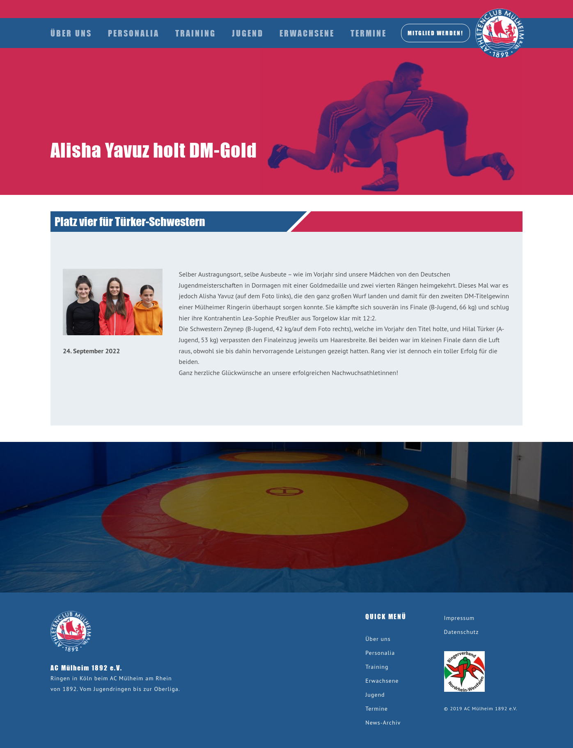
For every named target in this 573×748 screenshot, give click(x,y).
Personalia (133, 33)
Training (195, 33)
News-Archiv (383, 722)
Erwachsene (307, 33)
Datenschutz (461, 632)
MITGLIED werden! (435, 33)
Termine (369, 33)
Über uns (71, 33)
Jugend (248, 33)
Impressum (459, 618)
